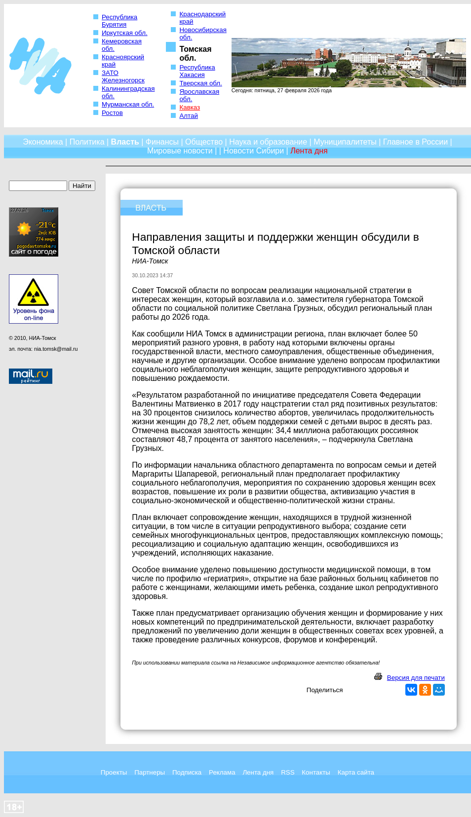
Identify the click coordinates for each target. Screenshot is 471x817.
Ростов (112, 112)
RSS (287, 772)
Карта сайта (356, 772)
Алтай (188, 115)
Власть (125, 142)
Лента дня (258, 772)
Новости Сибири (253, 151)
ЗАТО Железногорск (123, 76)
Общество (204, 142)
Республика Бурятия (119, 20)
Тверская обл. (200, 83)
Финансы (162, 142)
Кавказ (189, 107)
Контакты (316, 772)
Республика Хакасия (197, 71)
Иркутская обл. (125, 33)
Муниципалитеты (345, 142)
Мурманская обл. (128, 104)
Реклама (222, 772)
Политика (87, 142)
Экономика (43, 142)
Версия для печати (416, 677)
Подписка (186, 772)
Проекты (114, 772)
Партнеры (149, 772)
